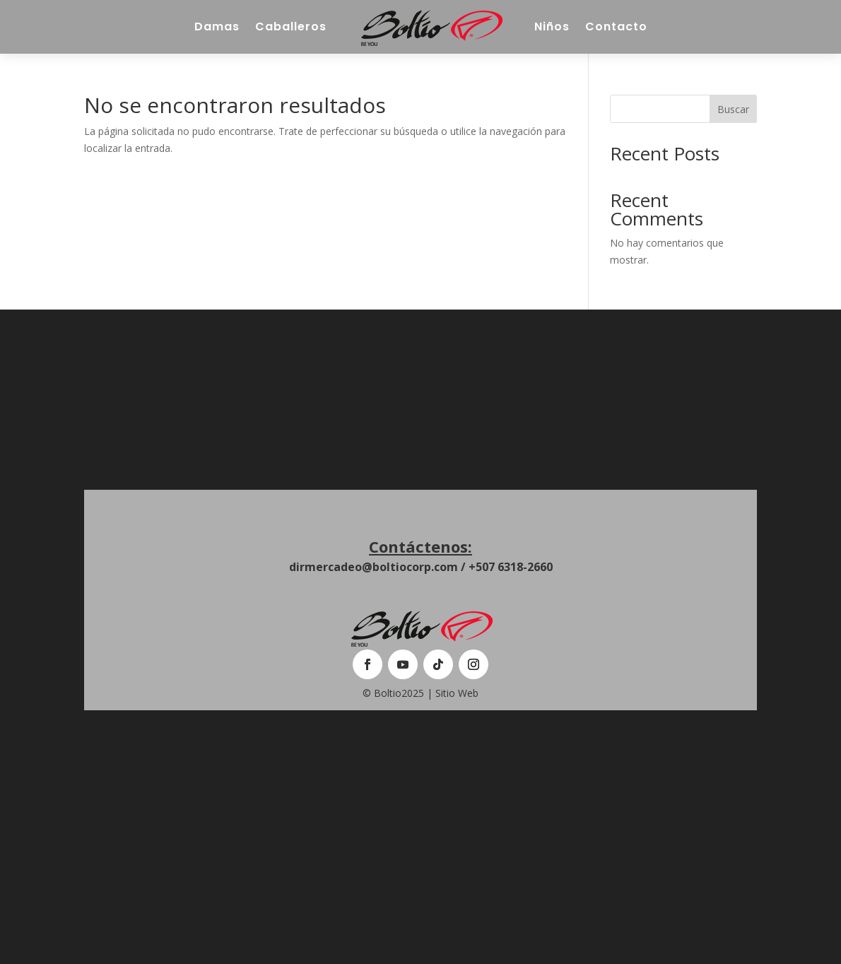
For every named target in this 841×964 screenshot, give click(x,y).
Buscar (733, 109)
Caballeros (291, 26)
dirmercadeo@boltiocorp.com (373, 567)
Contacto (616, 26)
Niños (552, 26)
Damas (217, 26)
